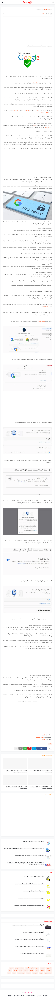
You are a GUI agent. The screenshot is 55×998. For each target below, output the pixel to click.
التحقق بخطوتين (13, 110)
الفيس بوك (49, 968)
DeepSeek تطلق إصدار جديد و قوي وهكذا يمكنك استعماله (29, 946)
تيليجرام (41, 973)
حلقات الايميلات (40, 737)
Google (34, 125)
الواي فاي (35, 973)
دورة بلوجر (49, 970)
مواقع (32, 968)
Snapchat (28, 973)
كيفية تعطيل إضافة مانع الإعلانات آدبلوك (33, 841)
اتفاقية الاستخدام (19, 995)
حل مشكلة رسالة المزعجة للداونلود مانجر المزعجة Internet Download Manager (24, 848)
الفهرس (10, 995)
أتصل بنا (45, 995)
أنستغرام (26, 970)
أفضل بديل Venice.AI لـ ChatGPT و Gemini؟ (33, 932)
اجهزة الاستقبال (21, 973)
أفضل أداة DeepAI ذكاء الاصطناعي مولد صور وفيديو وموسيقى (28, 925)
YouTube (47, 127)
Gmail (37, 110)
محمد (23, 992)
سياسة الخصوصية (30, 995)
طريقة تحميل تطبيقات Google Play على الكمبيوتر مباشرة (29, 855)
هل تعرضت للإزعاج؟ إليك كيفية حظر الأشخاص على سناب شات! (29, 905)
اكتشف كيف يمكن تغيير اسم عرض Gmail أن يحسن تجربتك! (16, 787)
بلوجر (10, 970)
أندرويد (27, 968)
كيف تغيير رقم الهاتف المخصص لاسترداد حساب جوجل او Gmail (40, 771)
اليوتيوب (42, 968)
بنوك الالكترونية (48, 973)
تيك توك (15, 970)
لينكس (14, 973)
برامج (37, 968)
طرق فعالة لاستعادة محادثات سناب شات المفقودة (31, 898)
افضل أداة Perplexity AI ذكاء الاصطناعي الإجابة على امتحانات (29, 939)
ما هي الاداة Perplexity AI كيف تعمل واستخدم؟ (32, 953)
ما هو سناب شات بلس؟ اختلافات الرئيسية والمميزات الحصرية (29, 884)
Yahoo (9, 973)
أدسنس (11, 968)
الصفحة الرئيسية (47, 9)
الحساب (42, 112)
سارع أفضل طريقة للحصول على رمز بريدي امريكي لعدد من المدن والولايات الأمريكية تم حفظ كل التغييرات (25, 863)
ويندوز (17, 968)
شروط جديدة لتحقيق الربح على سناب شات (34, 876)
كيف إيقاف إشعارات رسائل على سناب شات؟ (33, 891)
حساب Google (41, 321)
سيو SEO (42, 970)
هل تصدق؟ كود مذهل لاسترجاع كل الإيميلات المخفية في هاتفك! (41, 787)
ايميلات (39, 9)
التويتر (20, 970)
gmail (43, 739)
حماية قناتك (35, 83)
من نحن (39, 995)
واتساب (22, 968)
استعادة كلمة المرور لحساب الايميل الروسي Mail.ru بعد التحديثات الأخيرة (16, 771)
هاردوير (31, 970)
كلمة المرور (27, 110)
